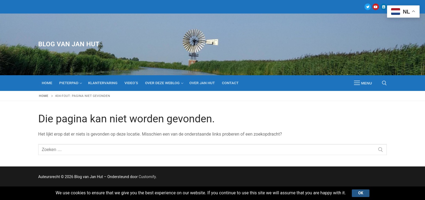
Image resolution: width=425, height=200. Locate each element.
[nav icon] (363, 83)
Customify (147, 177)
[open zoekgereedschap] (384, 83)
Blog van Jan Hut (68, 44)
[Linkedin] (384, 7)
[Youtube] (375, 7)
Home (44, 96)
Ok (360, 193)
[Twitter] (368, 7)
